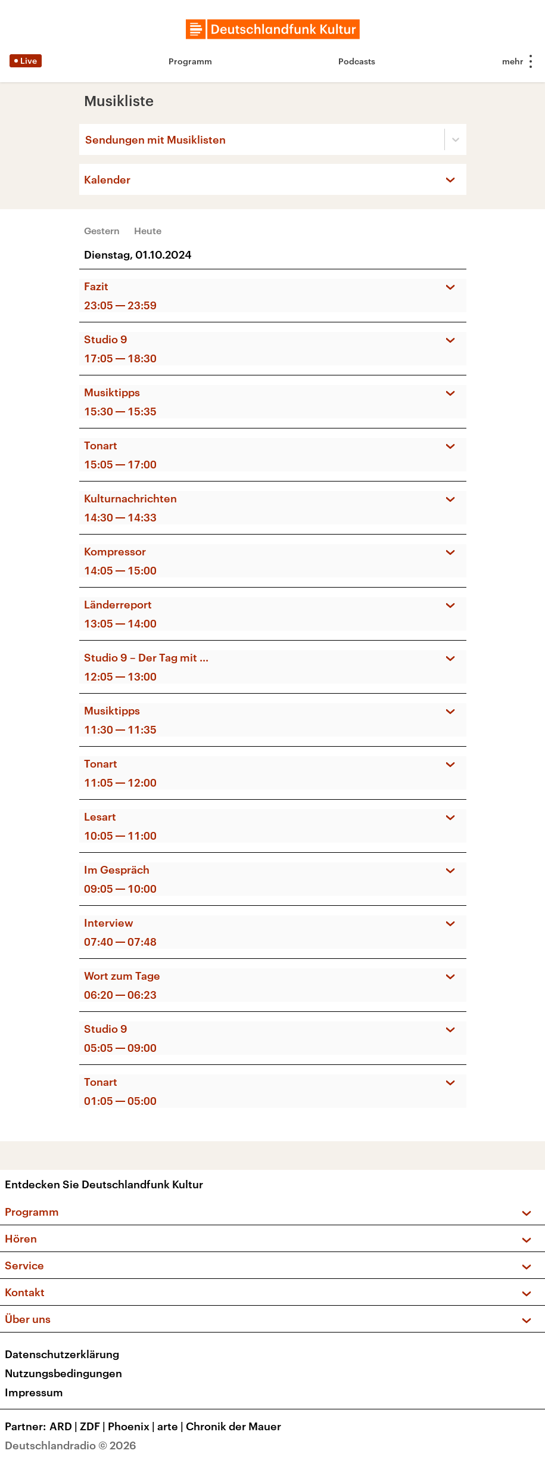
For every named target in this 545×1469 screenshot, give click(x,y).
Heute (147, 230)
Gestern (102, 230)
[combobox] (86, 139)
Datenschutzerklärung (62, 1354)
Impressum (34, 1392)
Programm (190, 61)
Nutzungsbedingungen (63, 1373)
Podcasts (356, 61)
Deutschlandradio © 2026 (70, 1445)
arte (171, 1426)
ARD (64, 1426)
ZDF (94, 1426)
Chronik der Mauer (233, 1426)
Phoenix (132, 1426)
